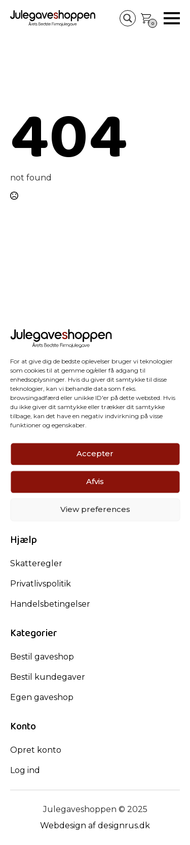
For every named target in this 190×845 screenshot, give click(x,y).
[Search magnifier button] (128, 18)
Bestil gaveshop (42, 657)
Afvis (95, 482)
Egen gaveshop (41, 697)
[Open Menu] (172, 18)
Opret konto (35, 750)
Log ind (25, 770)
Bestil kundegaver (47, 677)
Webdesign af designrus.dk (95, 825)
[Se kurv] (146, 18)
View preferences (95, 510)
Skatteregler (36, 563)
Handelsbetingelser (50, 604)
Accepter (95, 454)
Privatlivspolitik (40, 584)
